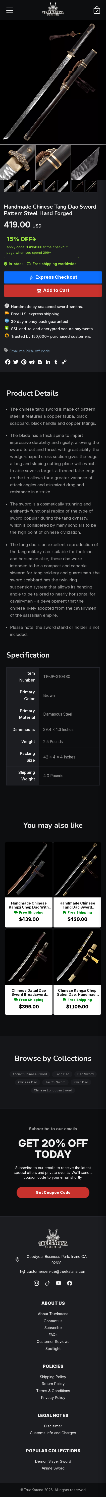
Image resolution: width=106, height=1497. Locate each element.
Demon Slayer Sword (53, 1461)
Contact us (53, 1320)
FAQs (53, 1334)
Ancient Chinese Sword (30, 1074)
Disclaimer (53, 1426)
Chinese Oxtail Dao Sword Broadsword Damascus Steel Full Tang (28, 992)
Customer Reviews (53, 1341)
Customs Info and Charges (53, 1432)
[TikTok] (47, 1283)
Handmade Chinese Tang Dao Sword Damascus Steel (77, 905)
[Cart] (97, 10)
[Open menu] (9, 10)
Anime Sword (53, 1468)
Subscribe (53, 1327)
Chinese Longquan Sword (53, 1090)
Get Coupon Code (53, 1192)
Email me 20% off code (29, 351)
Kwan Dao (81, 1082)
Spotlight (53, 1348)
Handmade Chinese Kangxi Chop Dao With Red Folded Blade (29, 905)
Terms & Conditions (53, 1390)
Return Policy (53, 1383)
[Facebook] (69, 1283)
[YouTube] (58, 1283)
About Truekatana (53, 1313)
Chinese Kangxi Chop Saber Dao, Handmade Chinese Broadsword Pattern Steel (77, 992)
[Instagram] (36, 1283)
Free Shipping (28, 912)
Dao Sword (85, 1074)
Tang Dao (62, 1074)
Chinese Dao (27, 1082)
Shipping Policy (53, 1376)
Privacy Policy (53, 1397)
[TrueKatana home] (53, 10)
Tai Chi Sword (55, 1082)
